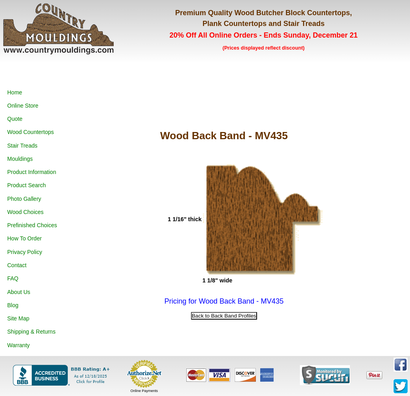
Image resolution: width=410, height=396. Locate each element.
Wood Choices (25, 212)
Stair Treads (22, 145)
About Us (18, 292)
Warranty (18, 345)
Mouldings (20, 159)
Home (14, 92)
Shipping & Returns (31, 331)
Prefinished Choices (32, 225)
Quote (14, 119)
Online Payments (144, 391)
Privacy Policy (24, 252)
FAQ (12, 278)
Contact (16, 265)
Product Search (26, 185)
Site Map (18, 318)
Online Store (22, 105)
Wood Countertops (30, 132)
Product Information (31, 172)
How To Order (24, 238)
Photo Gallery (24, 199)
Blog (12, 305)
